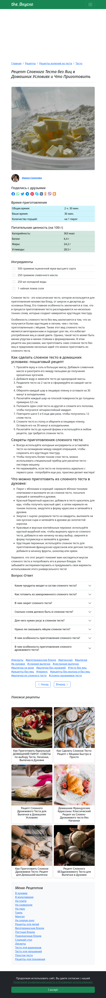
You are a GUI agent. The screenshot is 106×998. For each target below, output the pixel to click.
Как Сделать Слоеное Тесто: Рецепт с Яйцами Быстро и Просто (74, 754)
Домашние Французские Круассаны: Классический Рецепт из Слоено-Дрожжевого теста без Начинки (74, 814)
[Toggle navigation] (90, 4)
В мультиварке (24, 897)
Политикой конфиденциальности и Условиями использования (52, 982)
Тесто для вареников (28, 947)
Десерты (20, 943)
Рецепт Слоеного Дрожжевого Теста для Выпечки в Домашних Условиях (31, 812)
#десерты (17, 660)
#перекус (42, 671)
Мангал (20, 916)
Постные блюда (25, 932)
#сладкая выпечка (38, 664)
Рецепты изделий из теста (55, 63)
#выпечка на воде (22, 667)
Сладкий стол (23, 940)
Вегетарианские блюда (29, 928)
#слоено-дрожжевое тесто (65, 675)
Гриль (18, 912)
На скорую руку (24, 920)
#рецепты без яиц (22, 671)
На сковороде (24, 905)
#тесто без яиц (77, 667)
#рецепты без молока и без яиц (70, 671)
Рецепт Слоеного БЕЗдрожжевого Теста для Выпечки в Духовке (74, 872)
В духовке (21, 893)
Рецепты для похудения (30, 959)
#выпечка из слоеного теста (29, 675)
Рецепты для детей (27, 924)
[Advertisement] (53, 33)
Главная (16, 63)
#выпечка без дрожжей (51, 667)
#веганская (65, 660)
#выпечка (81, 660)
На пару (20, 908)
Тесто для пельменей (28, 951)
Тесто (79, 63)
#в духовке (18, 664)
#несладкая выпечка (66, 664)
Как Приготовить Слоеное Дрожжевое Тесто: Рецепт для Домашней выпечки (31, 872)
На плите (21, 901)
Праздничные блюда (28, 936)
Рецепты (30, 63)
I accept (53, 990)
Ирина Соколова (32, 177)
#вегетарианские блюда (41, 660)
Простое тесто (24, 955)
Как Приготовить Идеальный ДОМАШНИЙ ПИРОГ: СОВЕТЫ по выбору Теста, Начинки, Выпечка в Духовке (32, 755)
